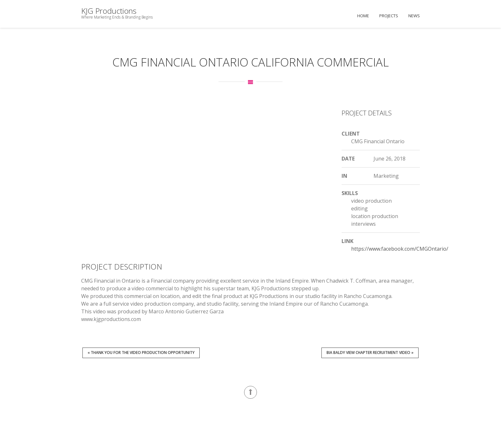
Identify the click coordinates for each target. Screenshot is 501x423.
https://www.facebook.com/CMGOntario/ (399, 248)
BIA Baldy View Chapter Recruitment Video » (370, 352)
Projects (388, 16)
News (414, 16)
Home (363, 16)
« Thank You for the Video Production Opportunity (141, 352)
